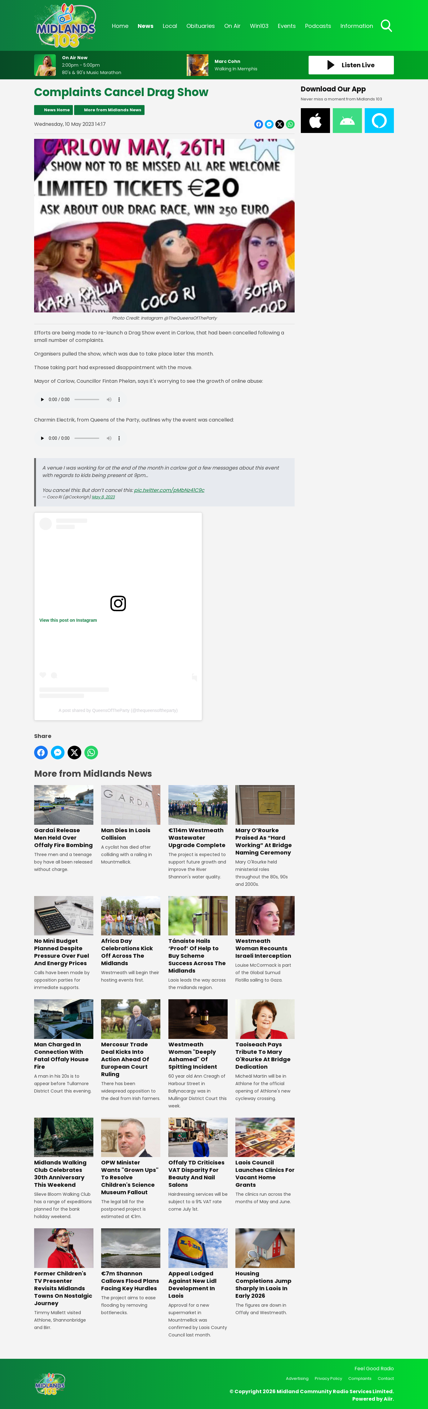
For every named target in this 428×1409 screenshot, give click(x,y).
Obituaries (200, 26)
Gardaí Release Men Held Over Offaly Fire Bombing (63, 817)
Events (287, 26)
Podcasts (318, 26)
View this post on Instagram (68, 620)
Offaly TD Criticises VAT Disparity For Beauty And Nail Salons (198, 1153)
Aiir (388, 1398)
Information (357, 26)
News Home (57, 110)
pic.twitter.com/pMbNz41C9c (169, 490)
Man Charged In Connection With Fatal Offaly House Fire (63, 1034)
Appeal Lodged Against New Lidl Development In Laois (198, 1263)
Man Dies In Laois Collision (130, 813)
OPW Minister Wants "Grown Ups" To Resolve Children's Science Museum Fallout (130, 1157)
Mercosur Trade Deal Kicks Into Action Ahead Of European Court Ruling (130, 1038)
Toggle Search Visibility (387, 26)
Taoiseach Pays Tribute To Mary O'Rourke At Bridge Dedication (265, 1034)
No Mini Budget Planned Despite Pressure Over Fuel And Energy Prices (63, 931)
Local (170, 26)
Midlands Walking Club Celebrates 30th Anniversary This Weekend (63, 1153)
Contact (386, 1378)
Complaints (360, 1378)
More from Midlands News (112, 110)
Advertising (297, 1378)
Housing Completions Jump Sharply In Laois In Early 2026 (265, 1263)
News (146, 26)
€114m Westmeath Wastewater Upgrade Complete (198, 817)
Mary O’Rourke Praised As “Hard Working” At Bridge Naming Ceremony (265, 820)
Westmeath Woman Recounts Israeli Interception (265, 928)
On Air (232, 26)
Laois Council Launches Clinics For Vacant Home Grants (265, 1153)
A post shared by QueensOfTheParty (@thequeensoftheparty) (118, 710)
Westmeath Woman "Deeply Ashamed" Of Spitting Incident (198, 1034)
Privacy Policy (328, 1378)
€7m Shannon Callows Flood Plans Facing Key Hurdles (130, 1260)
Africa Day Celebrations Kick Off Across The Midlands (130, 931)
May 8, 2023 (103, 497)
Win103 (259, 26)
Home (120, 26)
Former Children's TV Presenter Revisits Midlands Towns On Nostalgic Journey (63, 1267)
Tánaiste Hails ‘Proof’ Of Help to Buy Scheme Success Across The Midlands (198, 935)
